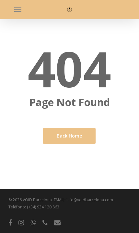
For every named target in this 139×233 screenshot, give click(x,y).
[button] (17, 9)
